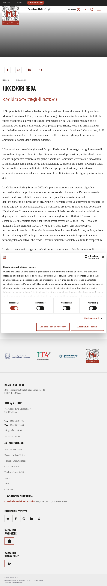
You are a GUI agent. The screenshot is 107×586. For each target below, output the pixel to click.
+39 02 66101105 (16, 421)
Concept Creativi (11, 466)
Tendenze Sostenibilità (14, 472)
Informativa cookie (10, 580)
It (84, 10)
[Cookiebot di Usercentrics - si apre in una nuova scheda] (87, 257)
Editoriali (6, 81)
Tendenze (19, 3)
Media (7, 478)
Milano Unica (6, 3)
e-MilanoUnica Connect (35, 3)
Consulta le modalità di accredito (19, 501)
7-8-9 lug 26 (39, 9)
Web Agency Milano (10, 582)
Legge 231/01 (38, 580)
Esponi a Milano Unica (14, 455)
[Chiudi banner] (103, 257)
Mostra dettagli (91, 318)
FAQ (6, 484)
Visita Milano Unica (13, 449)
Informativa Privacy (25, 580)
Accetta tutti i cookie (87, 327)
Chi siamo (8, 489)
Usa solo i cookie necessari (53, 327)
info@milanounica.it (13, 430)
